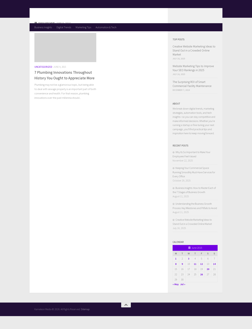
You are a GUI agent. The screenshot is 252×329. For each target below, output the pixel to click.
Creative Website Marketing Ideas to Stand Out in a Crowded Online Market (194, 63)
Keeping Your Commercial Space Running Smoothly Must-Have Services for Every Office (194, 185)
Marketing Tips (83, 27)
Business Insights (43, 27)
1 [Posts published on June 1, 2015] (175, 271)
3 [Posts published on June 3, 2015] (188, 271)
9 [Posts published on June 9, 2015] (182, 276)
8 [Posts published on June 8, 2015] (175, 276)
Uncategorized (43, 79)
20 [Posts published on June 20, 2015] (208, 282)
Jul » (182, 297)
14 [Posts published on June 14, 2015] (214, 276)
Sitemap (85, 322)
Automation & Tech (106, 27)
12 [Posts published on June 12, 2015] (201, 276)
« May (176, 297)
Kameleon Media (59, 11)
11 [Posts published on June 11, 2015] (195, 276)
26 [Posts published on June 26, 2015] (201, 287)
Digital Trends (63, 27)
